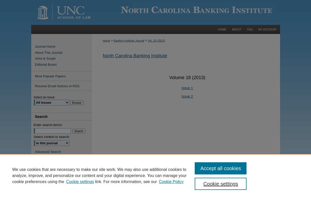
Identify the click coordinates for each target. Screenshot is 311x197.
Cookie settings (80, 182)
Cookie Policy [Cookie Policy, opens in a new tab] (171, 182)
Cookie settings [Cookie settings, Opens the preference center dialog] (220, 184)
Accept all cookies (220, 168)
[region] (155, 175)
